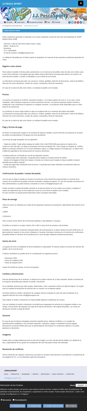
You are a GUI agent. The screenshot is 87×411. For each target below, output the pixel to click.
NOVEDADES (26, 374)
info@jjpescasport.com (12, 378)
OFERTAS (35, 374)
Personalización (21, 400)
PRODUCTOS (15, 374)
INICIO (6, 374)
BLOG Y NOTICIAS (57, 374)
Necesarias (7, 400)
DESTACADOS (45, 374)
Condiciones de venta (31, 25)
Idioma (72, 385)
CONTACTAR (70, 374)
